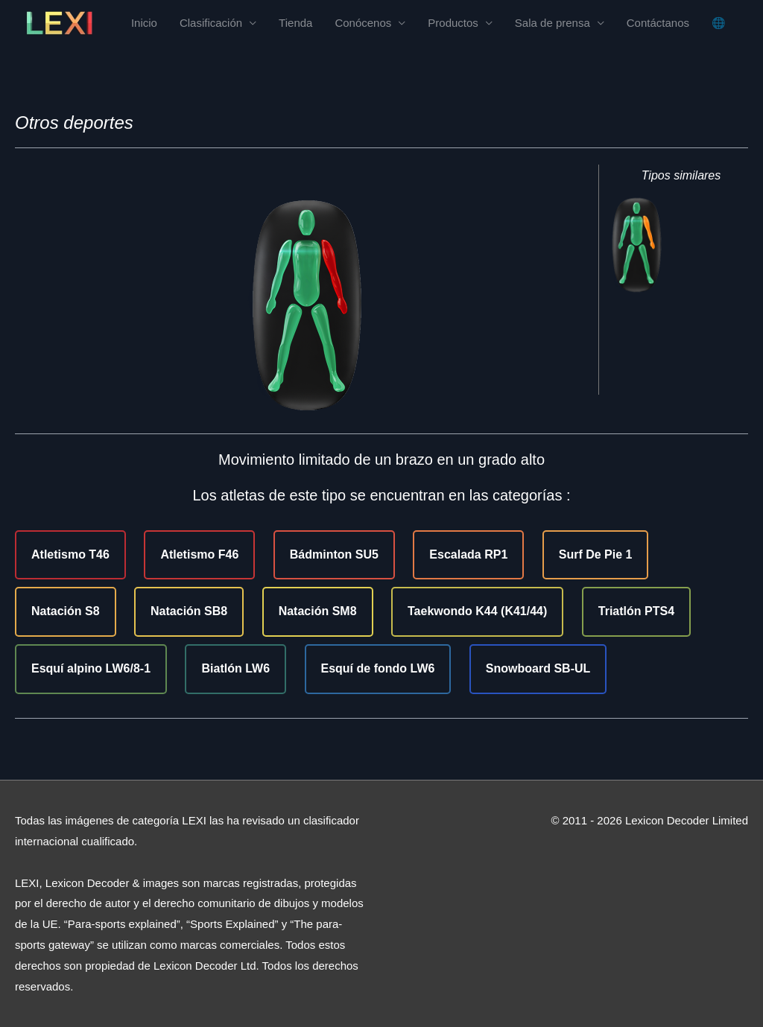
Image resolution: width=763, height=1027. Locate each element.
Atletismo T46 (70, 554)
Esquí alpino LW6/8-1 (91, 668)
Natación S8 (65, 611)
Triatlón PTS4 (636, 611)
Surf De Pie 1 (596, 554)
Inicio (144, 22)
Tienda (295, 22)
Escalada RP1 (468, 554)
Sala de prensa (552, 22)
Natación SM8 (318, 611)
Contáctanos (658, 22)
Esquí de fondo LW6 (378, 668)
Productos (453, 22)
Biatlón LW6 (235, 668)
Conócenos (363, 22)
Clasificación (211, 22)
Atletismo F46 (199, 554)
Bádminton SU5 (334, 554)
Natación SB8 (189, 611)
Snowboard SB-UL (538, 668)
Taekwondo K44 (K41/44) (477, 611)
